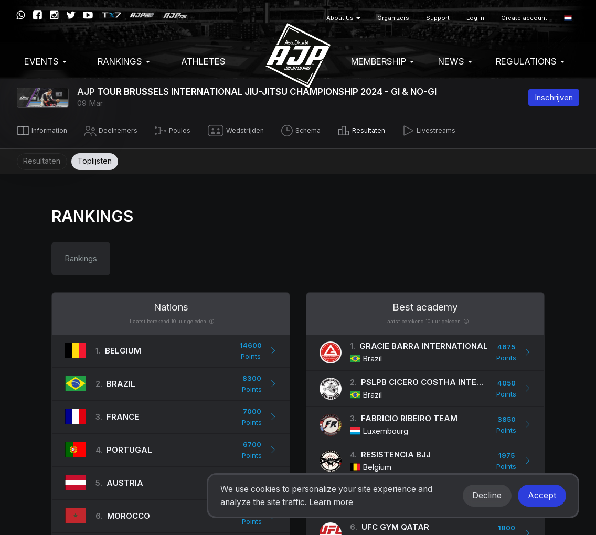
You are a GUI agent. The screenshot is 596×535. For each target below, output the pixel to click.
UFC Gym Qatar (395, 524)
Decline (487, 495)
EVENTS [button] (45, 61)
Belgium (123, 348)
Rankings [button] (124, 61)
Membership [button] (382, 61)
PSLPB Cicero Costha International (442, 379)
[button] (568, 18)
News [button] (455, 61)
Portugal (129, 447)
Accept (542, 495)
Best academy (425, 304)
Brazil (121, 381)
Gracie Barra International (423, 343)
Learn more (331, 502)
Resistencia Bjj (396, 452)
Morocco (128, 513)
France (123, 414)
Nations (171, 304)
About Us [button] (343, 18)
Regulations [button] (530, 61)
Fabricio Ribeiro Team (409, 416)
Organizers (393, 18)
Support (438, 18)
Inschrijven (554, 97)
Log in (475, 18)
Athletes (203, 61)
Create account (524, 18)
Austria (125, 480)
